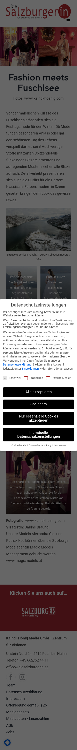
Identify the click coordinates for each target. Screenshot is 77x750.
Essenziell (12, 375)
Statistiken (33, 375)
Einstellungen (30, 366)
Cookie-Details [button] (19, 443)
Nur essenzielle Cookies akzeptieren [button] (38, 416)
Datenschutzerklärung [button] (40, 443)
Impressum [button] (60, 443)
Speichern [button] (38, 402)
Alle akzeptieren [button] (38, 389)
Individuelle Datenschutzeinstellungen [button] (38, 432)
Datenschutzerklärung (17, 362)
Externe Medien (58, 375)
